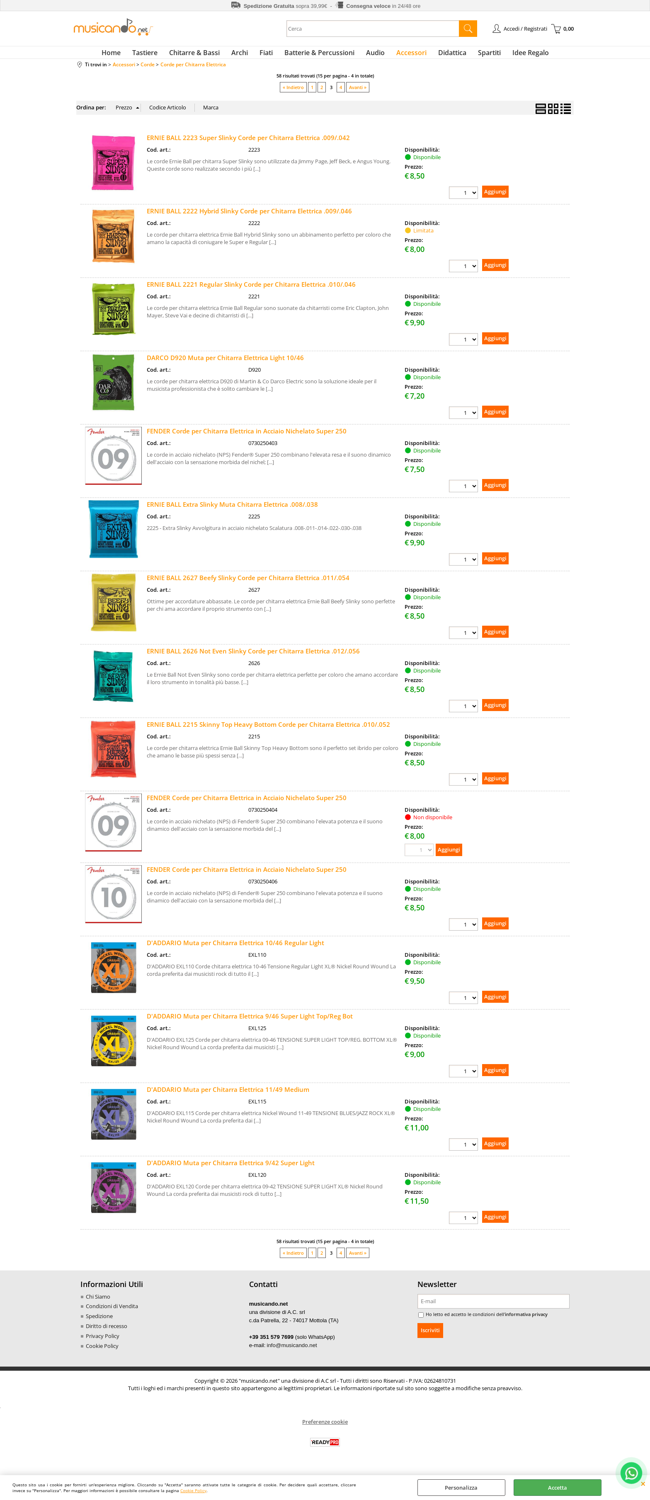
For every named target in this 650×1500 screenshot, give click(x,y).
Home (127, 55)
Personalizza (461, 1487)
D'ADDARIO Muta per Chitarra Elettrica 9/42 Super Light (231, 1172)
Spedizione (99, 1325)
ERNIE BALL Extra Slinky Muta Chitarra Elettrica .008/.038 (232, 512)
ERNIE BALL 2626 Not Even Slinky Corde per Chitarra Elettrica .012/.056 (253, 659)
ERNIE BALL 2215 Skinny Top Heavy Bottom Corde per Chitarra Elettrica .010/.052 (268, 732)
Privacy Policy (102, 1345)
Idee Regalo (514, 55)
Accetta (557, 1487)
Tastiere (158, 55)
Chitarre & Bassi (204, 55)
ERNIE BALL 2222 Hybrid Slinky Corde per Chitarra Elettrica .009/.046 (249, 217)
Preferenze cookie (325, 1430)
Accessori (405, 55)
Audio (372, 55)
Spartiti (476, 55)
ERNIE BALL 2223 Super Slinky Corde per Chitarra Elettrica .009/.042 (248, 144)
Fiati (269, 55)
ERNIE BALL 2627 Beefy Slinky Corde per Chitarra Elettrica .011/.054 (248, 585)
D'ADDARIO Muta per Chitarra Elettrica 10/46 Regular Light (235, 951)
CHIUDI (643, 1483)
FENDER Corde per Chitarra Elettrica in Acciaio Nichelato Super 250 (247, 438)
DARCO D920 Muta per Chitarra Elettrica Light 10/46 (225, 364)
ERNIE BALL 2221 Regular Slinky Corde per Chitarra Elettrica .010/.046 (251, 291)
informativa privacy (519, 1324)
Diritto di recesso (106, 1335)
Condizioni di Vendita (112, 1315)
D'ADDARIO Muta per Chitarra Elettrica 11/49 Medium (228, 1098)
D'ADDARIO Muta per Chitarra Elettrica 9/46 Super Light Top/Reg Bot (250, 1025)
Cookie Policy (193, 1490)
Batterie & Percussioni (319, 55)
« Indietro (293, 94)
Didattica (442, 55)
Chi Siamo (98, 1306)
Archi (246, 55)
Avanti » (357, 94)
